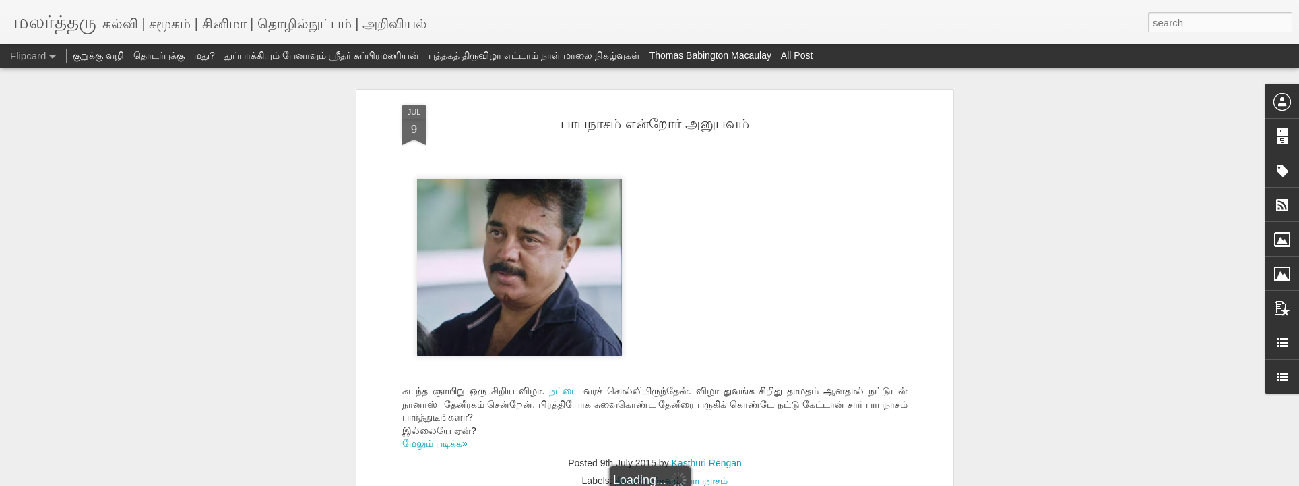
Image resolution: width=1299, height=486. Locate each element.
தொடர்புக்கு (159, 55)
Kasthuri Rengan (707, 463)
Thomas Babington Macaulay (710, 55)
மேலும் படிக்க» (435, 443)
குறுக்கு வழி (98, 55)
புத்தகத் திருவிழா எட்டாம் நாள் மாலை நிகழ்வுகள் (534, 55)
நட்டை (564, 390)
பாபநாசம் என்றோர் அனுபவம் (655, 123)
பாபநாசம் (707, 480)
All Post (797, 55)
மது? (204, 55)
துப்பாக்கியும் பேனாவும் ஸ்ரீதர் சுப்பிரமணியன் (322, 55)
